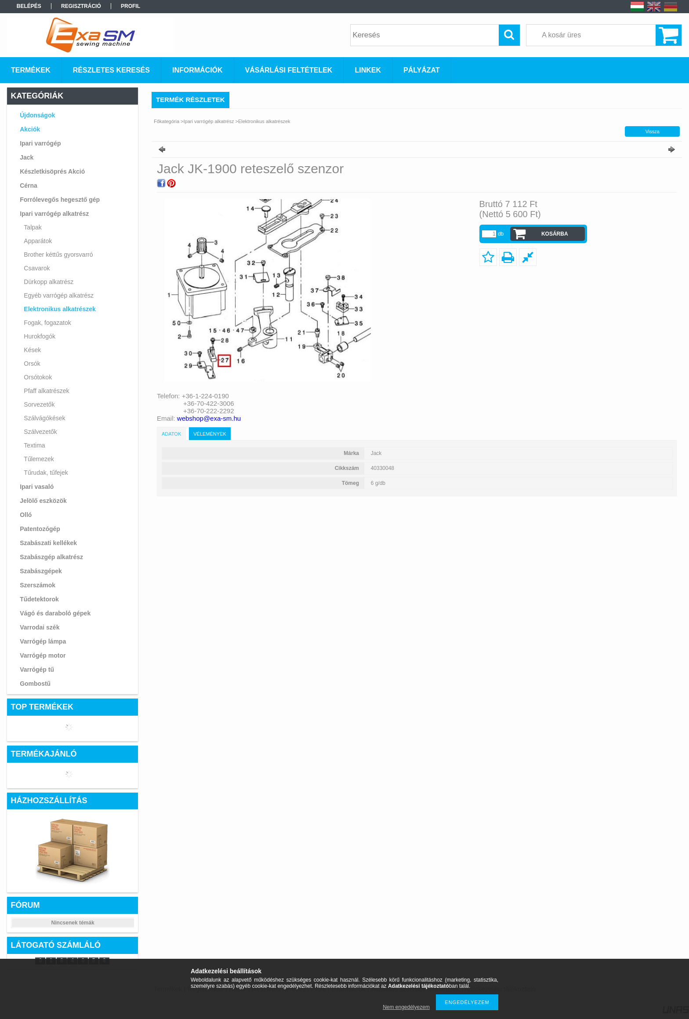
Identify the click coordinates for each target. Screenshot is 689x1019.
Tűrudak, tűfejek (46, 472)
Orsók (32, 363)
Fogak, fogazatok (47, 322)
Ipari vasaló (37, 486)
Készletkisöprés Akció (52, 171)
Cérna (28, 185)
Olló (26, 514)
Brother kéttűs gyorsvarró (58, 254)
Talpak (32, 227)
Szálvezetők (40, 431)
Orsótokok (38, 377)
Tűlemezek (39, 458)
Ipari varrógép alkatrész (54, 213)
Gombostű (35, 683)
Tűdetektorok (39, 599)
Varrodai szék (39, 627)
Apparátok (38, 240)
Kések (32, 349)
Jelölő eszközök (43, 500)
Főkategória (166, 121)
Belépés (29, 6)
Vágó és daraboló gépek (55, 613)
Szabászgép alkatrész (51, 556)
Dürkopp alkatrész (48, 281)
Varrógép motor (42, 655)
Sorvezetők (39, 404)
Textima (34, 445)
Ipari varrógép (40, 143)
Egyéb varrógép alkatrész (59, 295)
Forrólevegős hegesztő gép (60, 199)
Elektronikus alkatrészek (59, 309)
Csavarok (37, 268)
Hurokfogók (39, 336)
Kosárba (554, 234)
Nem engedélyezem (406, 1007)
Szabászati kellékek (48, 542)
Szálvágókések (44, 418)
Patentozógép (40, 528)
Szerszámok (37, 585)
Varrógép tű (37, 669)
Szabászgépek (41, 571)
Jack (26, 157)
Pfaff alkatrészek (46, 390)
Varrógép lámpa (43, 641)
